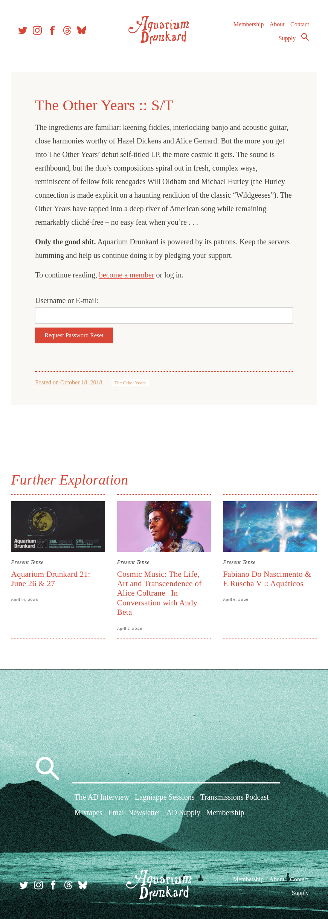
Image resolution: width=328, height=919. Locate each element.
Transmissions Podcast (234, 798)
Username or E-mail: (67, 300)
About (275, 26)
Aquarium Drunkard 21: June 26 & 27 (51, 578)
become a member (128, 275)
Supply (286, 40)
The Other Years (131, 383)
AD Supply (183, 813)
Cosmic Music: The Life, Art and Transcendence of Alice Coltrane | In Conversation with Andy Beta (159, 593)
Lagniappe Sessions (164, 798)
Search (304, 39)
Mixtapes (88, 813)
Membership (247, 26)
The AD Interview (101, 798)
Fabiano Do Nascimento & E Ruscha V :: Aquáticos (267, 578)
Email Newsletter (134, 813)
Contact (298, 26)
